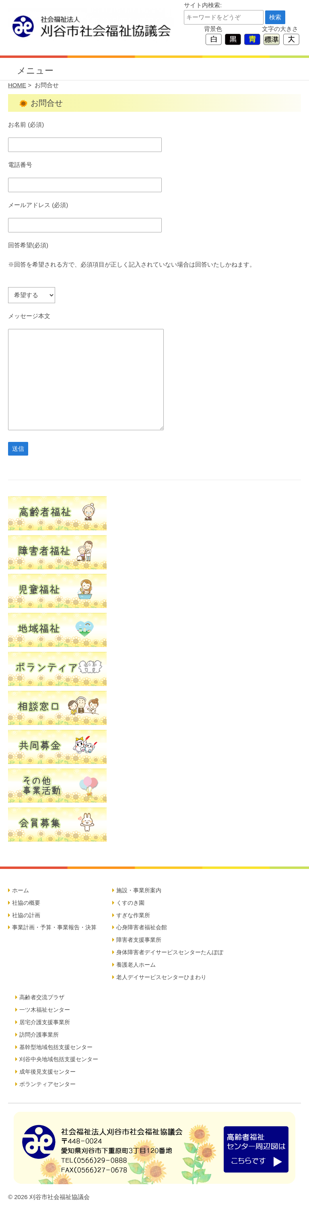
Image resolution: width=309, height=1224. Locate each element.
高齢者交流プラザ (41, 997)
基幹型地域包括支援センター (56, 1047)
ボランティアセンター (47, 1084)
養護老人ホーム (136, 964)
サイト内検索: (203, 5)
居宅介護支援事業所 (44, 1022)
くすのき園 (130, 903)
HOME (17, 85)
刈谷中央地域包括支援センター (58, 1059)
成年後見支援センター (47, 1071)
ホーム (20, 890)
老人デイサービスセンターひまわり (161, 977)
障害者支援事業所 (138, 939)
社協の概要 (26, 903)
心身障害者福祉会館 (141, 927)
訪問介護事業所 (39, 1034)
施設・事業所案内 (138, 890)
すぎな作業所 (133, 915)
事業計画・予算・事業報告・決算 (54, 927)
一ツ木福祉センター (44, 1009)
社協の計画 (26, 915)
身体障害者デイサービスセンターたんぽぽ (169, 952)
